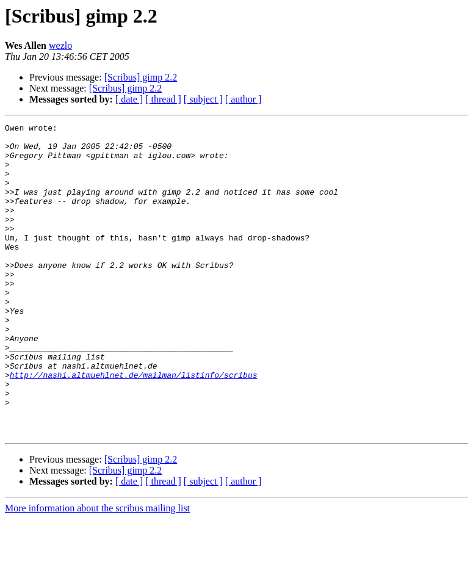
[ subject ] (203, 99)
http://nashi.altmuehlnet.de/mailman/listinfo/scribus (134, 425)
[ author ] (243, 99)
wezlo (60, 45)
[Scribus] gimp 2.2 (141, 77)
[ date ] (129, 99)
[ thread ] (163, 99)
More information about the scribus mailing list (97, 570)
